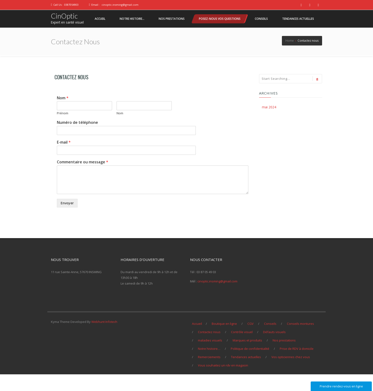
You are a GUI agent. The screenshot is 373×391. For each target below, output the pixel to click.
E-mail (64, 158)
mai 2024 (269, 123)
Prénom (62, 130)
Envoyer (67, 219)
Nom (63, 114)
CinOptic (65, 16)
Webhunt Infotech (104, 338)
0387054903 (71, 4)
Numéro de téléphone (77, 139)
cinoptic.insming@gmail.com (120, 4)
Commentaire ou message (82, 178)
